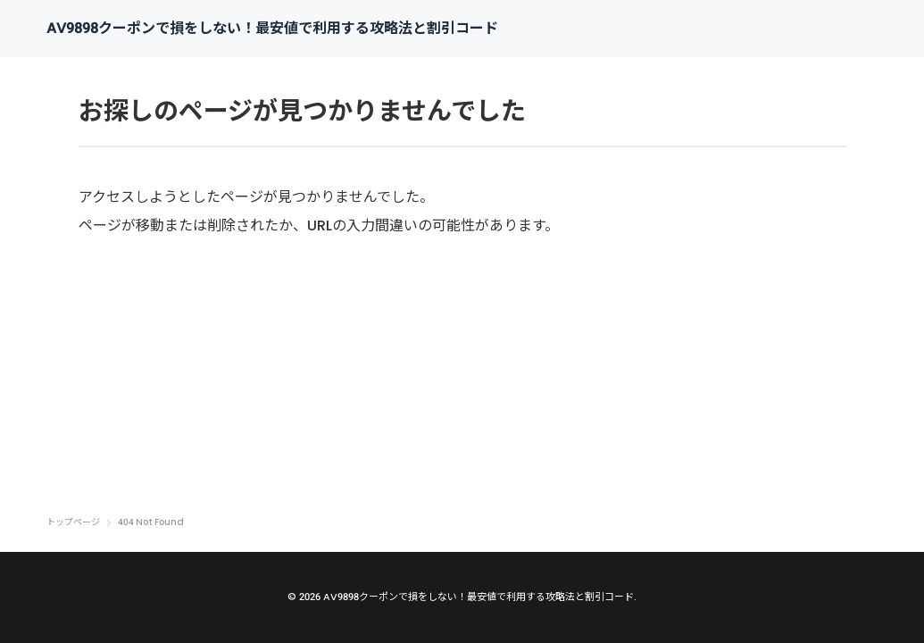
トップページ (73, 522)
